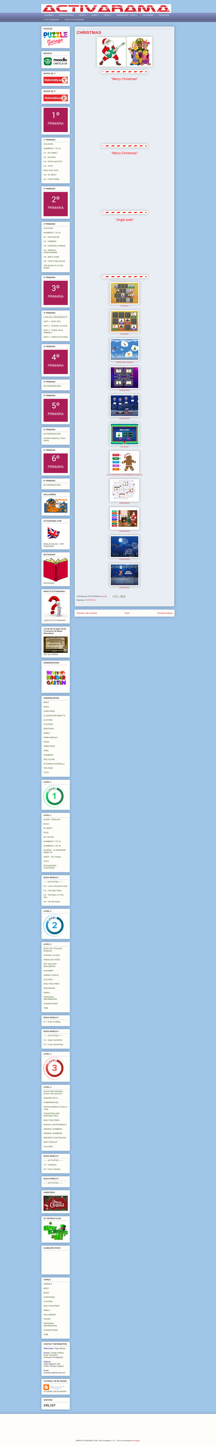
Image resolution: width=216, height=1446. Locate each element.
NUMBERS (48, 755)
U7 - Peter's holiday (52, 1022)
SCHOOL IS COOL (52, 955)
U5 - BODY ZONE (51, 257)
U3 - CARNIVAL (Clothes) (54, 246)
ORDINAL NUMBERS (53, 1129)
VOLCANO (48, 1146)
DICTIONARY (148, 15)
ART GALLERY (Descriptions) (50, 965)
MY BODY (48, 828)
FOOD (46, 742)
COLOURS (48, 144)
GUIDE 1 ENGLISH (52, 819)
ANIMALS (48, 1284)
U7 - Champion (50, 1165)
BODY (46, 702)
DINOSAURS (49, 988)
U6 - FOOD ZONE (51, 179)
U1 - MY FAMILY (51, 153)
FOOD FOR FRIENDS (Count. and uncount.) (53, 1092)
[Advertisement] (108, 1424)
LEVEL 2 (94, 15)
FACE (46, 832)
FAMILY (47, 733)
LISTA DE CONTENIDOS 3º (56, 317)
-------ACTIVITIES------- (53, 882)
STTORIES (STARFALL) (54, 764)
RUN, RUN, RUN (51, 170)
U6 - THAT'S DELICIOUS (54, 261)
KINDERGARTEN (66, 15)
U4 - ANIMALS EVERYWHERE (50, 251)
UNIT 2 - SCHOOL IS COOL (56, 326)
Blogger (137, 1441)
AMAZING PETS (51, 1098)
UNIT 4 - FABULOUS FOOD (56, 337)
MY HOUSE (49, 837)
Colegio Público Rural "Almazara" (54, 1354)
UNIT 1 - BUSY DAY (52, 321)
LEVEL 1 (82, 15)
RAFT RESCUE (50, 1142)
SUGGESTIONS (51, 1003)
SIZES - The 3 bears (52, 857)
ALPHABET (49, 971)
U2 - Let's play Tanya (52, 890)
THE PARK (48, 768)
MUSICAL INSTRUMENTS (55, 1125)
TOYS (46, 772)
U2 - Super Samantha (53, 1040)
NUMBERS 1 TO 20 (52, 233)
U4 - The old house (52, 902)
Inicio (127, 613)
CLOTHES (48, 720)
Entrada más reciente (87, 613)
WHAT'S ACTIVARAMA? (74, 20)
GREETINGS (49, 746)
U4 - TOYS (48, 166)
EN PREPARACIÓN (52, 386)
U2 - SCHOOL (50, 157)
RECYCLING (49, 759)
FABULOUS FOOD (52, 960)
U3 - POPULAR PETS (53, 161)
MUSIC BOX (164, 15)
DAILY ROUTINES (51, 984)
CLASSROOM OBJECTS (54, 715)
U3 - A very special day (53, 1044)
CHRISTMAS (90, 600)
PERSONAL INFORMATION (50, 998)
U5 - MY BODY (50, 175)
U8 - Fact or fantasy (52, 1169)
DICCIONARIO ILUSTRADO (50, 867)
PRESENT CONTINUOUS (55, 1138)
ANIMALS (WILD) (51, 975)
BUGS (46, 707)
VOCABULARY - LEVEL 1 (126, 15)
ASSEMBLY (49, 15)
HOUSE (47, 1319)
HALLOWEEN (50, 1315)
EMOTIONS (49, 729)
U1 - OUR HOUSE (51, 237)
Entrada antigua (164, 613)
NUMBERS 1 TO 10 (52, 148)
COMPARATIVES (51, 1102)
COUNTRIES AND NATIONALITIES (51, 1114)
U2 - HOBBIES (50, 241)
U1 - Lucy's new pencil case (55, 886)
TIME (46, 1008)
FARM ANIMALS (51, 737)
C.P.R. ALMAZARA (51, 20)
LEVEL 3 (107, 15)
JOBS (46, 750)
